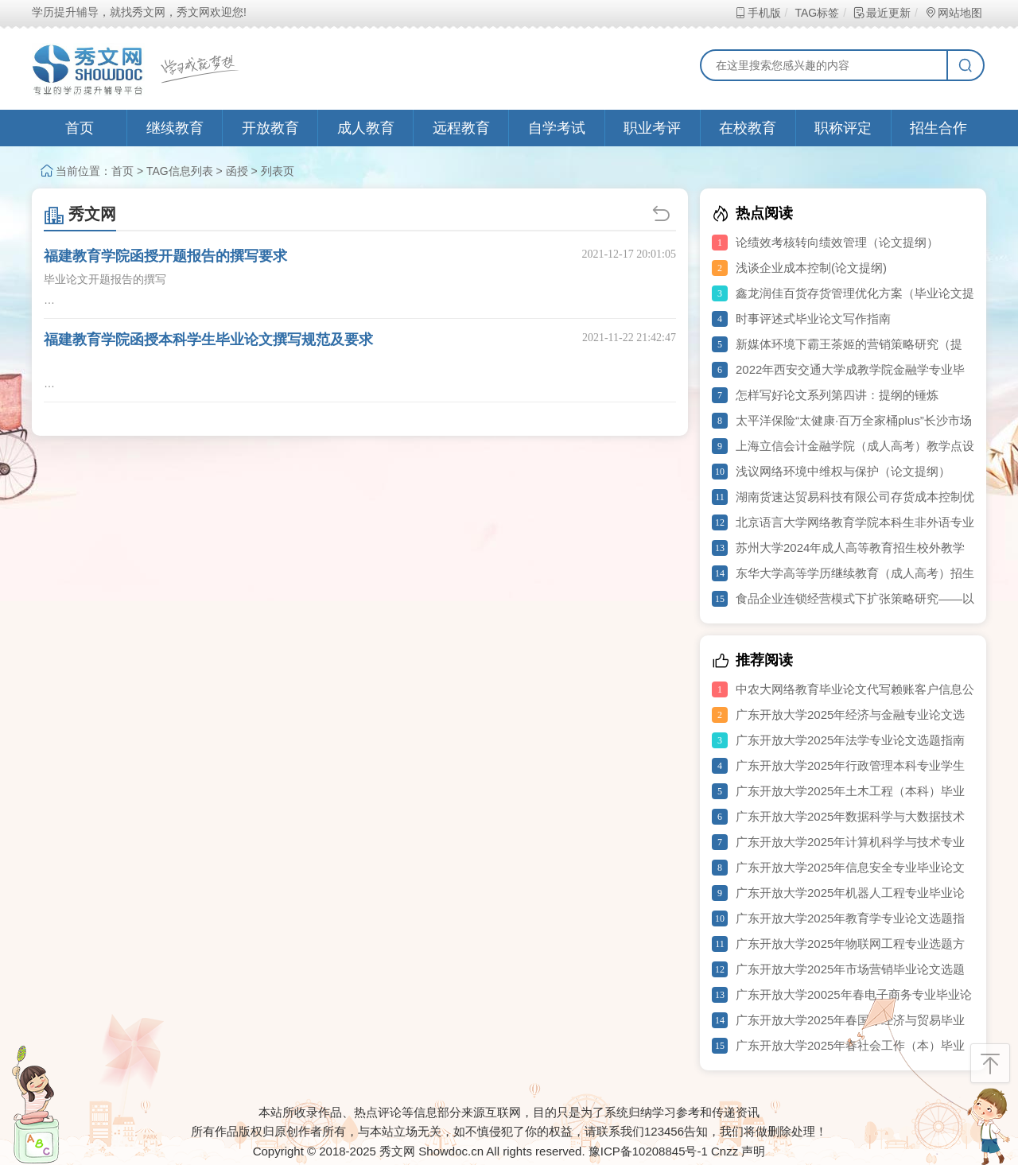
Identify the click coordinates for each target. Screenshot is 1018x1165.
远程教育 (461, 128)
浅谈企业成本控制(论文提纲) (811, 267)
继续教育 (175, 128)
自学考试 (556, 128)
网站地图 (953, 12)
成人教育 (365, 128)
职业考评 (652, 128)
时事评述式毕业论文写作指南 (813, 318)
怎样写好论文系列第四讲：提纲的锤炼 (837, 395)
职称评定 (843, 128)
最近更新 (882, 12)
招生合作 (938, 128)
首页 (79, 128)
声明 (753, 1151)
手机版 (757, 12)
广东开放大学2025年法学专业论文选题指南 (850, 740)
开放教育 (270, 128)
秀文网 (80, 214)
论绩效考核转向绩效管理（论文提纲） (837, 242)
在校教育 (747, 128)
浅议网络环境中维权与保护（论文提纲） (843, 471)
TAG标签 (816, 12)
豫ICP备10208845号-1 (648, 1151)
